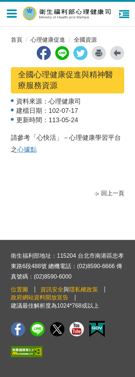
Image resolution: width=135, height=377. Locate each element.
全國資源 (85, 40)
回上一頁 (112, 193)
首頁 (16, 40)
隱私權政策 (83, 289)
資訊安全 (51, 289)
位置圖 (19, 289)
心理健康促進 (48, 40)
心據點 (27, 149)
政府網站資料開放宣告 (39, 297)
